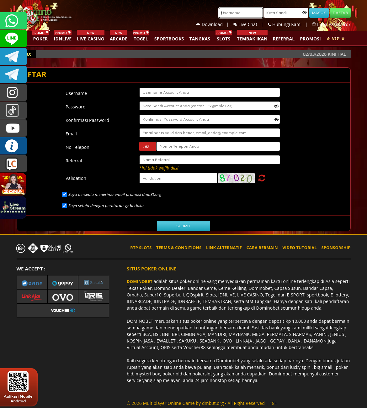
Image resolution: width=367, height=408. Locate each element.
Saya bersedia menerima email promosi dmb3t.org (114, 194)
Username (76, 93)
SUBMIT (183, 225)
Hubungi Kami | (290, 24)
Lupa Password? (331, 24)
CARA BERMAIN (262, 247)
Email (71, 134)
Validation (76, 178)
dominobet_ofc (13, 92)
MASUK (319, 12)
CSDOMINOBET (13, 38)
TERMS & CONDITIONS (178, 247)
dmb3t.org (213, 403)
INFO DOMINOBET (13, 145)
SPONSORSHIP (335, 247)
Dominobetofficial (13, 56)
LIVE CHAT (13, 163)
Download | (214, 24)
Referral (74, 161)
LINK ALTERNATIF (224, 247)
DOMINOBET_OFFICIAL (13, 74)
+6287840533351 (13, 20)
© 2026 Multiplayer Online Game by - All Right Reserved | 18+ (202, 403)
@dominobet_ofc (13, 110)
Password (76, 107)
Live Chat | (250, 24)
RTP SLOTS (141, 247)
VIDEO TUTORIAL (300, 247)
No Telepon (77, 147)
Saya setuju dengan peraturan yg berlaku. (106, 205)
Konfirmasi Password (87, 120)
